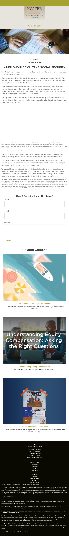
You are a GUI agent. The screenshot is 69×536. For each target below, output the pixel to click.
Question (6, 222)
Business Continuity (25, 531)
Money (34, 474)
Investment (34, 466)
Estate (35, 468)
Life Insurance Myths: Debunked (34, 427)
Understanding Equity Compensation (34, 367)
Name (6, 199)
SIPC (6, 501)
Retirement (34, 464)
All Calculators (34, 482)
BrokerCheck (36, 484)
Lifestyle (34, 476)
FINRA (3, 501)
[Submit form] (8, 240)
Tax (34, 472)
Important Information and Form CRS (10, 531)
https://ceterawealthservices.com (44, 520)
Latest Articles (34, 478)
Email (6, 211)
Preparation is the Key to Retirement (34, 304)
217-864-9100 (34, 26)
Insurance (34, 470)
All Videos (34, 480)
